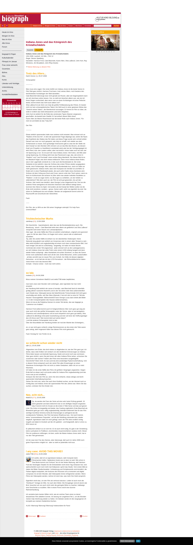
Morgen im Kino (50, 26)
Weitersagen (32, 516)
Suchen (116, 26)
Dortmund (60, 535)
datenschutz (67, 531)
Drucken (85, 516)
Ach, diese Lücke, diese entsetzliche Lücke (106, 49)
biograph (37, 533)
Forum (70, 26)
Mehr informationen (127, 541)
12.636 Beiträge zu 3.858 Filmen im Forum (11, 113)
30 (14, 106)
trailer (57, 533)
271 (34, 397)
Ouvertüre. (6, 69)
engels (49, 533)
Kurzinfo (30, 50)
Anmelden (87, 26)
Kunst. (4, 80)
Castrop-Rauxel (51, 535)
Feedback (43, 516)
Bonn (43, 535)
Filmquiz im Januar (9, 61)
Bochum (38, 535)
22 (34, 221)
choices (43, 533)
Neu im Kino (62, 26)
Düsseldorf (67, 535)
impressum (58, 531)
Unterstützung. (8, 87)
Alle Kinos (78, 26)
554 (35, 454)
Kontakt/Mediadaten (10, 94)
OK (138, 541)
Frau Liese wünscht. (10, 65)
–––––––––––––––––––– (12, 51)
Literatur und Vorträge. (11, 83)
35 (33, 275)
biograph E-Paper (9, 54)
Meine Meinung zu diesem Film (39, 67)
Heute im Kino (37, 26)
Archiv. (4, 91)
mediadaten (76, 531)
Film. (4, 76)
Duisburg (75, 535)
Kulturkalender (7, 58)
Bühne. (5, 72)
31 (17, 106)
